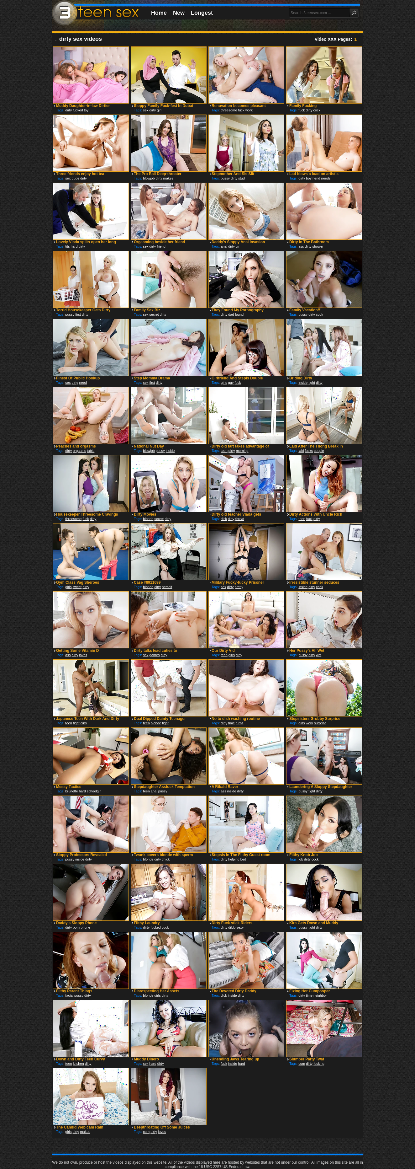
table (90, 451)
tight (311, 382)
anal (224, 246)
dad (231, 314)
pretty (238, 587)
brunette (71, 791)
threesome (229, 110)
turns (239, 723)
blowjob (149, 178)
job (300, 859)
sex (145, 110)
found (239, 314)
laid (301, 451)
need (83, 382)
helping (233, 859)
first (78, 314)
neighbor (320, 995)
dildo (231, 927)
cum (301, 1063)
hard (74, 246)
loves (83, 655)
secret (154, 314)
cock (316, 110)
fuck (241, 110)
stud (241, 178)
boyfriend (313, 178)
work (249, 110)
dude (75, 178)
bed (243, 859)
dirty (68, 110)
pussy (225, 178)
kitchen (78, 1063)
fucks (309, 451)
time (231, 723)
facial (69, 995)
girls (224, 382)
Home (159, 13)
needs (326, 178)
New (179, 13)
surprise (320, 723)
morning (242, 451)
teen (224, 451)
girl (159, 110)
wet (318, 655)
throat (239, 519)
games (155, 655)
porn (76, 927)
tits (67, 246)
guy (231, 382)
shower (317, 246)
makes (168, 178)
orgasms (79, 451)
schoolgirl (94, 791)
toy (86, 110)
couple (319, 451)
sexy (240, 927)
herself (167, 587)
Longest (202, 13)
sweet (77, 587)
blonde (148, 519)
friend (161, 246)
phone (85, 927)
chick (166, 859)
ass (301, 246)
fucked (78, 110)
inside (302, 382)
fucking (318, 1063)
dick (224, 519)
